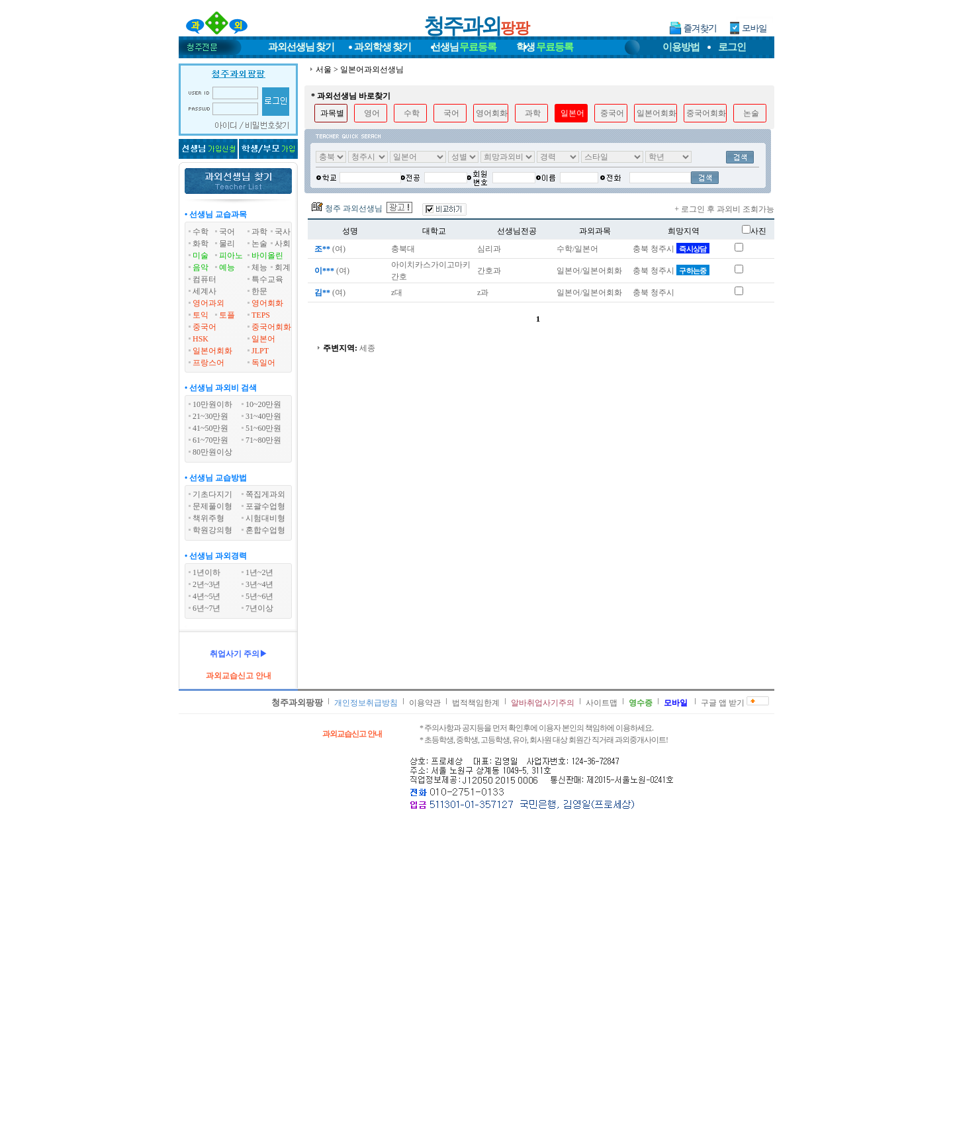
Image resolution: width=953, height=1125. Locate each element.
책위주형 (208, 518)
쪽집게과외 (265, 494)
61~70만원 (211, 440)
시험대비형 (265, 518)
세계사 (204, 291)
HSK (200, 338)
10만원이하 (212, 404)
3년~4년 (260, 584)
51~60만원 (264, 428)
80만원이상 (212, 452)
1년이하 (206, 572)
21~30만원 (211, 416)
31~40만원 (264, 416)
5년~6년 (260, 596)
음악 (200, 267)
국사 (283, 231)
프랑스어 (208, 362)
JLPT (260, 350)
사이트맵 (601, 702)
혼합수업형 (265, 530)
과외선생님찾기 (301, 47)
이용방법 (681, 47)
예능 (227, 267)
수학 (200, 231)
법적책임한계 (476, 702)
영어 (372, 113)
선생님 (464, 47)
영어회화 (267, 303)
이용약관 (425, 702)
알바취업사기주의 (542, 702)
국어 (227, 231)
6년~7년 (207, 608)
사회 (283, 243)
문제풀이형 (212, 506)
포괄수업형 (265, 506)
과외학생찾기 (382, 47)
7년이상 (259, 608)
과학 (259, 231)
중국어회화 (271, 327)
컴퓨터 (204, 279)
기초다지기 (212, 494)
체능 (259, 267)
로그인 (732, 47)
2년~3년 (207, 584)
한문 (259, 291)
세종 (367, 348)
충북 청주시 (671, 248)
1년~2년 (260, 572)
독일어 (263, 362)
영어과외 (208, 303)
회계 (283, 267)
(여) (328, 248)
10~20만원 (264, 404)
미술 (200, 255)
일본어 (263, 338)
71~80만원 (264, 440)
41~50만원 (211, 428)
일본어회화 (212, 350)
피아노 (231, 255)
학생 (544, 47)
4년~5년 (207, 596)
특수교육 (267, 279)
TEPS (260, 315)
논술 (259, 243)
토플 (227, 315)
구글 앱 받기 (723, 702)
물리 (227, 243)
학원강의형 (212, 530)
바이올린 (267, 255)
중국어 (204, 327)
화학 (200, 243)
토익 (200, 315)
